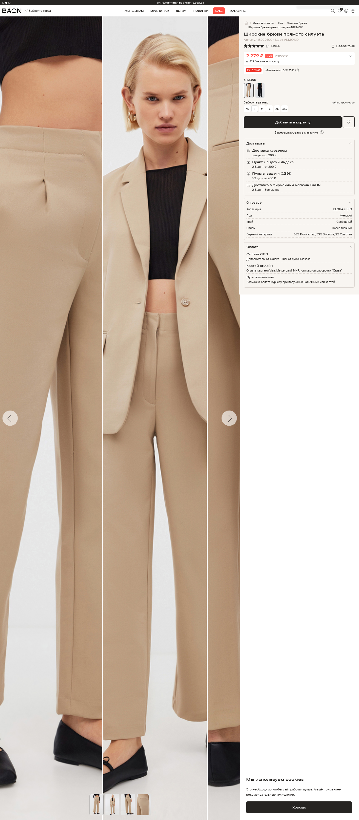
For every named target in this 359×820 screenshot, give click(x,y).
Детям (181, 10)
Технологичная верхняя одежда (179, 2)
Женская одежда (263, 23)
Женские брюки (297, 23)
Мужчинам (159, 10)
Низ (280, 23)
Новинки (200, 10)
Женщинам (134, 10)
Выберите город (31, 11)
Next (243, 418)
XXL (284, 108)
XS (247, 108)
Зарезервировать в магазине (296, 132)
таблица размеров (343, 102)
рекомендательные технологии (270, 794)
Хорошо (299, 807)
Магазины (237, 10)
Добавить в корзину (293, 122)
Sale (219, 10)
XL (276, 108)
